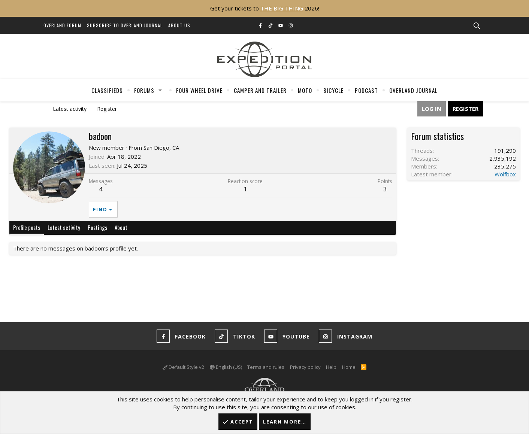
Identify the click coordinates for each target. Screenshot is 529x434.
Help (331, 367)
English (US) (226, 367)
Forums (144, 90)
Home (349, 367)
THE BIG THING (281, 8)
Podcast (366, 90)
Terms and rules (265, 367)
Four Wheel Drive (199, 90)
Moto (305, 90)
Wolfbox (505, 174)
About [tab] (121, 227)
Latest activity (70, 108)
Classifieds (107, 90)
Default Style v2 (183, 367)
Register (107, 108)
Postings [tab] (97, 227)
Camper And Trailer (260, 90)
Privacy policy (305, 367)
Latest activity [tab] (64, 227)
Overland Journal (413, 90)
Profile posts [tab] (26, 227)
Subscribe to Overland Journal (125, 25)
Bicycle (333, 90)
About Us (179, 25)
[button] (160, 90)
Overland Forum (62, 25)
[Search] (476, 25)
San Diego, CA (161, 147)
